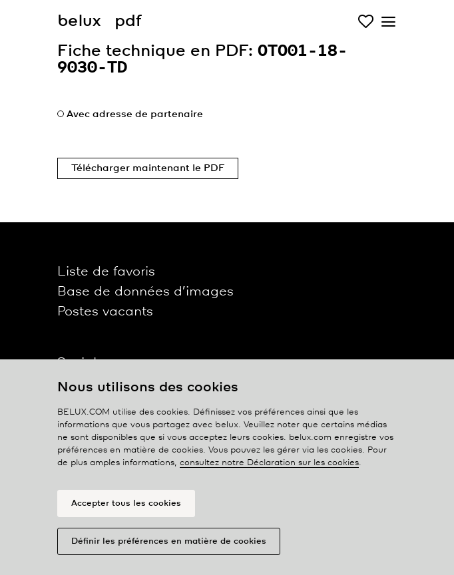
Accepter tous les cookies (126, 503)
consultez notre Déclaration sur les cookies (269, 463)
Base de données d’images (145, 292)
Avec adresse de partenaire (135, 114)
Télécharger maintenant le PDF (147, 168)
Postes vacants (105, 311)
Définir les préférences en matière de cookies (168, 541)
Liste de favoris (106, 272)
